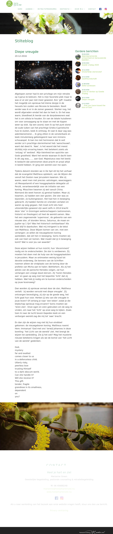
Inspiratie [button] (66, 9)
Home (20, 9)
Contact (92, 9)
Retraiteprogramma (47, 9)
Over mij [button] (80, 9)
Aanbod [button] (30, 9)
